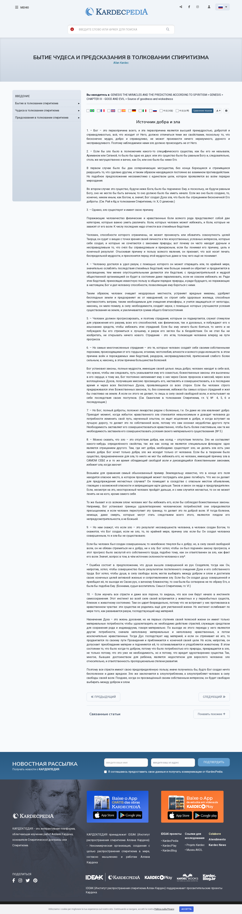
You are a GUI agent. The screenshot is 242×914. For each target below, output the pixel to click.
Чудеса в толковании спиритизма (37, 110)
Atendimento (217, 839)
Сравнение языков (202, 110)
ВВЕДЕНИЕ (22, 96)
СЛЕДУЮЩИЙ (214, 697)
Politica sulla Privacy (164, 909)
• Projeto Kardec (195, 845)
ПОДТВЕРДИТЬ (213, 762)
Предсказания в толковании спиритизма (41, 117)
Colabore (215, 833)
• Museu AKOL (193, 850)
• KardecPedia (169, 840)
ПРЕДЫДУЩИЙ (103, 697)
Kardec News (217, 845)
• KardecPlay (168, 845)
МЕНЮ (22, 7)
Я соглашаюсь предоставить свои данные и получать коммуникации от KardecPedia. (165, 771)
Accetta (186, 909)
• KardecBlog (169, 850)
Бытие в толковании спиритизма (36, 103)
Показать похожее (211, 714)
